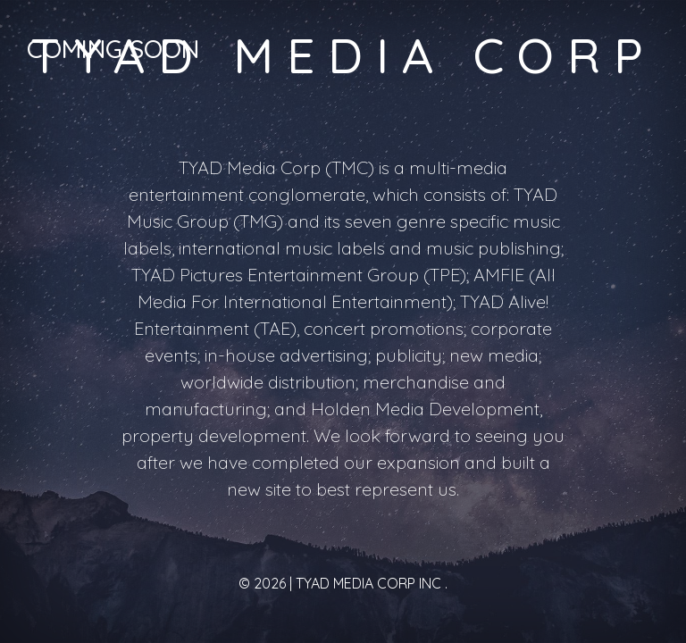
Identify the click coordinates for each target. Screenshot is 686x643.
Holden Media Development (425, 408)
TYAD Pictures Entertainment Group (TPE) (298, 274)
